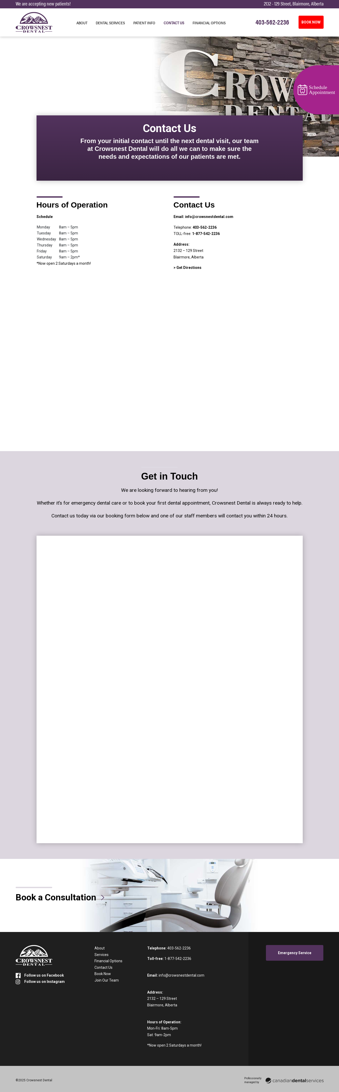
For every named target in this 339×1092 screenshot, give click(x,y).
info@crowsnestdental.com (209, 217)
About (81, 22)
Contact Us (174, 22)
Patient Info (144, 22)
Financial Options (209, 22)
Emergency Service (294, 953)
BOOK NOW (310, 22)
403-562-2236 (205, 227)
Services (101, 955)
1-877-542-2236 (206, 234)
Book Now (102, 974)
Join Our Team (106, 980)
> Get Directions (187, 267)
